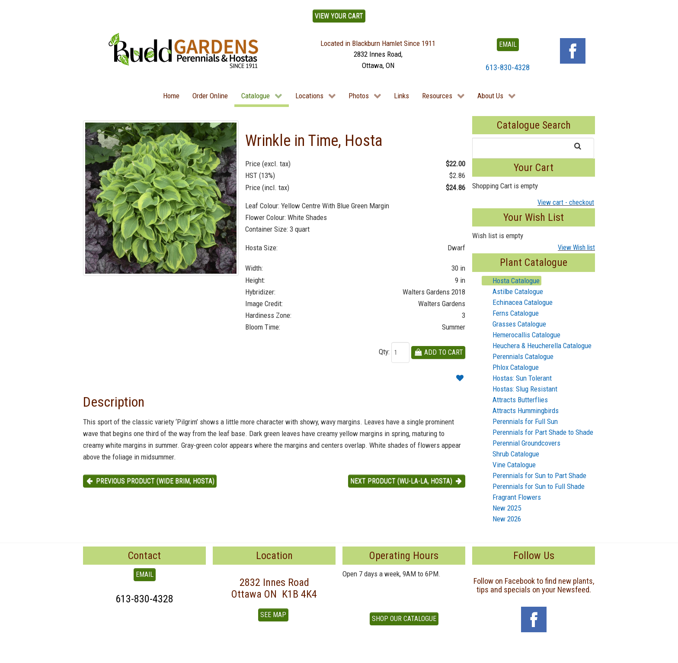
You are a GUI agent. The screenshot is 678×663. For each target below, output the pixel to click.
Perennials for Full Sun (520, 421)
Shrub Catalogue (510, 454)
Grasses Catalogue (514, 324)
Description (113, 401)
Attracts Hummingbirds (520, 410)
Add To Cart (438, 352)
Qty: (384, 351)
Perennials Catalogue (517, 356)
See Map (273, 615)
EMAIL (508, 44)
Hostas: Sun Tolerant (517, 378)
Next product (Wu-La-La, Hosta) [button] (406, 481)
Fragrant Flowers (511, 497)
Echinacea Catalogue (517, 302)
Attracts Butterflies (515, 399)
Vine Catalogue (509, 464)
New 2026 (501, 519)
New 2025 (501, 508)
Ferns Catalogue (510, 313)
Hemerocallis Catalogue (521, 335)
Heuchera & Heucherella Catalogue (537, 345)
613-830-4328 (508, 67)
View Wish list (576, 247)
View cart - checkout (565, 202)
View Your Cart (339, 16)
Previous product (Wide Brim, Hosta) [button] (149, 481)
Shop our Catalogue (404, 618)
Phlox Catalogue (510, 367)
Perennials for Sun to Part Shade (534, 475)
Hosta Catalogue (511, 280)
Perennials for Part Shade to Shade (537, 432)
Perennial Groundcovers (521, 443)
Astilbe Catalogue (512, 291)
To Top (92, 653)
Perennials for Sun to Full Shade (533, 486)
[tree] (533, 399)
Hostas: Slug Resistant (519, 389)
